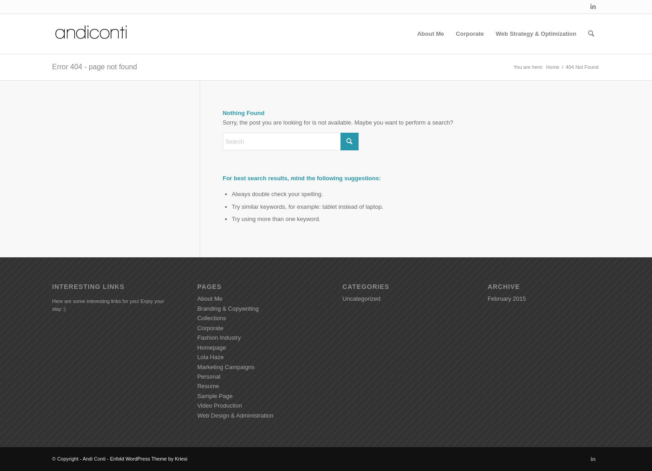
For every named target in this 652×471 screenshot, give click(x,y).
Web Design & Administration (235, 415)
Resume (208, 386)
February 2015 (507, 298)
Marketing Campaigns (225, 367)
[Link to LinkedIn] (593, 7)
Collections (211, 318)
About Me (210, 298)
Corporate (210, 328)
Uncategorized (361, 298)
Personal (209, 376)
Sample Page (215, 396)
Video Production (219, 405)
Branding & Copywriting (228, 308)
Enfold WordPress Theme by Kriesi (148, 458)
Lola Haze (210, 357)
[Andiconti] (92, 34)
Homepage (211, 347)
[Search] (591, 34)
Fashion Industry (219, 337)
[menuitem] (430, 34)
